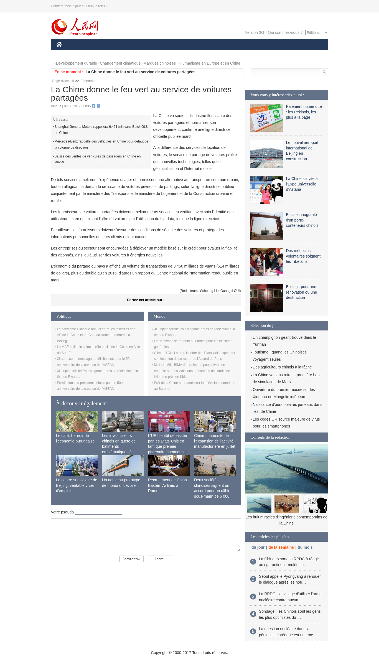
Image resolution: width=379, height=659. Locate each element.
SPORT (259, 52)
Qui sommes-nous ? (285, 32)
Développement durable (76, 63)
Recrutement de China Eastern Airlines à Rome (167, 485)
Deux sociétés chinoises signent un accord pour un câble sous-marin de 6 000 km (212, 491)
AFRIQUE (138, 52)
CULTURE (188, 52)
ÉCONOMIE (89, 52)
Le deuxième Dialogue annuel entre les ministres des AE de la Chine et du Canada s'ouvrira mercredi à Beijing (96, 335)
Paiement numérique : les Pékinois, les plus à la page (304, 111)
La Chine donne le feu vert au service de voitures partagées (140, 72)
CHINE (66, 52)
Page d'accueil (63, 81)
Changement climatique (120, 63)
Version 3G (254, 32)
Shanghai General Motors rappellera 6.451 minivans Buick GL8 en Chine (101, 130)
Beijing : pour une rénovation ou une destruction (301, 292)
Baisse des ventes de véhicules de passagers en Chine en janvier (98, 159)
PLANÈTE (237, 52)
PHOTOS (308, 52)
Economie (87, 81)
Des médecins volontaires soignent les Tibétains (303, 256)
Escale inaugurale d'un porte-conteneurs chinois (302, 220)
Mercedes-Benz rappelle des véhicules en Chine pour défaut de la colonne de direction (101, 144)
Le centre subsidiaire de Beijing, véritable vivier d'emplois (76, 485)
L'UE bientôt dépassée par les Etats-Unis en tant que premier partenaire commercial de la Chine (167, 446)
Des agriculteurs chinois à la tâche (282, 367)
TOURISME (283, 52)
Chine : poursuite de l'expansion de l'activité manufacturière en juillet (214, 441)
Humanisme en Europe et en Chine (210, 63)
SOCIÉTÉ (213, 52)
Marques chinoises (159, 63)
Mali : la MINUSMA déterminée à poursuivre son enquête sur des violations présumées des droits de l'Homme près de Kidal (192, 371)
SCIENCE (163, 52)
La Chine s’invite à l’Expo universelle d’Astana (302, 184)
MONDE (115, 52)
